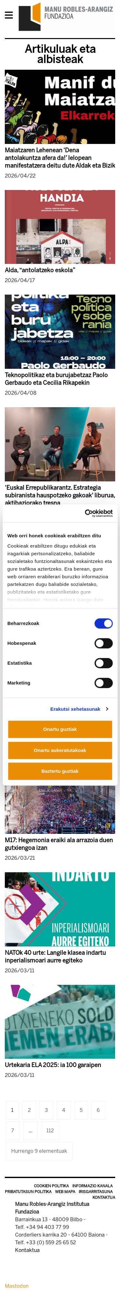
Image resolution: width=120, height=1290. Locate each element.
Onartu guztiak (60, 729)
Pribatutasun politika (28, 1192)
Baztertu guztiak (60, 771)
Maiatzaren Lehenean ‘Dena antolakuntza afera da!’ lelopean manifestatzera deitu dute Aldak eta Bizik (60, 158)
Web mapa (65, 1192)
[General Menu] (11, 16)
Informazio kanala (92, 1186)
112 (50, 1131)
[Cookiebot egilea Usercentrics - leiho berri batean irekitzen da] (85, 513)
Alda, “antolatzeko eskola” (40, 270)
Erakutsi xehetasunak (75, 709)
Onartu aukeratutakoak (60, 750)
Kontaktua (103, 1197)
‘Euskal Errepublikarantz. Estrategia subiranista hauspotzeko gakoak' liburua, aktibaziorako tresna (60, 495)
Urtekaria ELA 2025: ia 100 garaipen (53, 1065)
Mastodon (16, 1286)
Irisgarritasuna (96, 1192)
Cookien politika (51, 1186)
